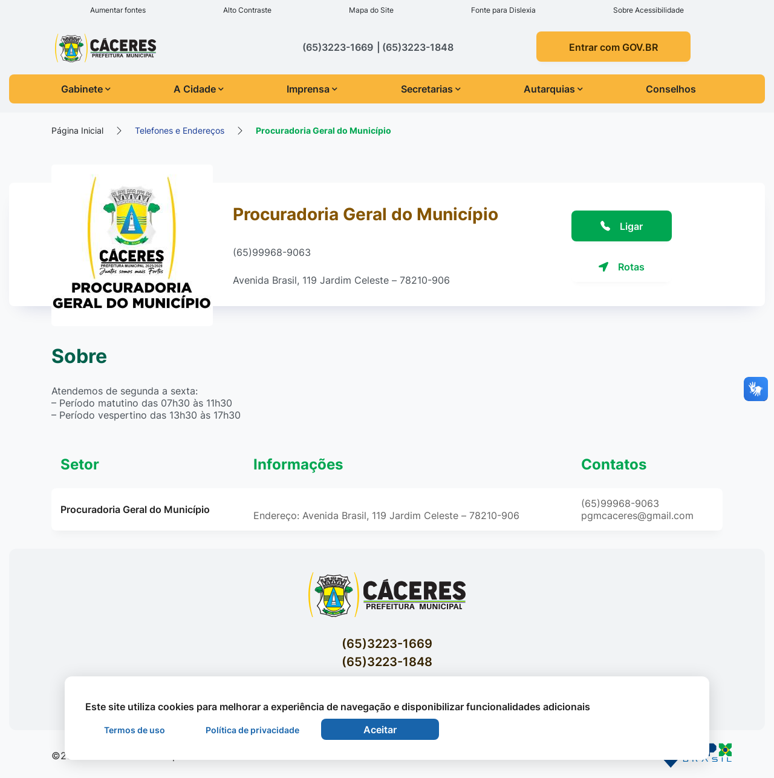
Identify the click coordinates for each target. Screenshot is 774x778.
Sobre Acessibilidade (648, 10)
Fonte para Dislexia (503, 10)
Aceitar (380, 730)
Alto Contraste (247, 10)
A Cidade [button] (199, 89)
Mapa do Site (371, 10)
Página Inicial (77, 130)
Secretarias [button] (431, 89)
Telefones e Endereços (179, 130)
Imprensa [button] (312, 89)
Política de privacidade (252, 730)
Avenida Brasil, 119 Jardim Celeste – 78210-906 (341, 280)
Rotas (622, 267)
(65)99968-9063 (272, 252)
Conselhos (671, 89)
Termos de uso (134, 730)
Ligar (621, 226)
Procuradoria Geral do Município (323, 130)
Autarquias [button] (553, 89)
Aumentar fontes (118, 10)
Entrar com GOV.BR (613, 47)
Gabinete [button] (86, 89)
